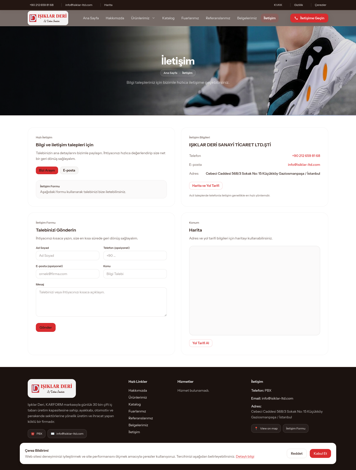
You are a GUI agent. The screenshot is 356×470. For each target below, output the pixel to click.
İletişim (270, 18)
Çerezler (320, 5)
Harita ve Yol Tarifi (205, 186)
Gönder (46, 327)
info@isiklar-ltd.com (78, 5)
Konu (107, 266)
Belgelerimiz (247, 18)
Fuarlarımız (190, 18)
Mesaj (40, 284)
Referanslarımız (218, 18)
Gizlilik (298, 5)
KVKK (278, 5)
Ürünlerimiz (143, 18)
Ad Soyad (42, 248)
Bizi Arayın (47, 170)
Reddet (297, 453)
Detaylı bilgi (245, 456)
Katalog (168, 18)
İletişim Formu (296, 428)
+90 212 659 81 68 (41, 5)
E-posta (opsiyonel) (49, 266)
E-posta (69, 170)
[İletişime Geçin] (309, 18)
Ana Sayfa (91, 18)
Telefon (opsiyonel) (116, 248)
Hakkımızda (115, 18)
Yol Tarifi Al (200, 343)
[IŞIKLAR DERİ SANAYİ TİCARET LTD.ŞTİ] (48, 18)
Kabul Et (320, 453)
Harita (108, 5)
